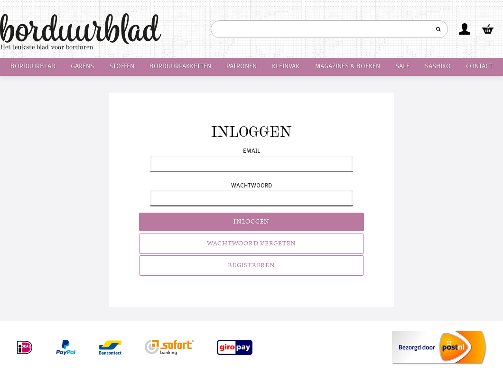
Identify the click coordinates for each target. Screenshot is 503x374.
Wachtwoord (251, 186)
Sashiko (438, 66)
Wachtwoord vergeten (251, 243)
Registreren (251, 265)
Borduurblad (33, 66)
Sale (402, 66)
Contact (479, 66)
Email (251, 151)
